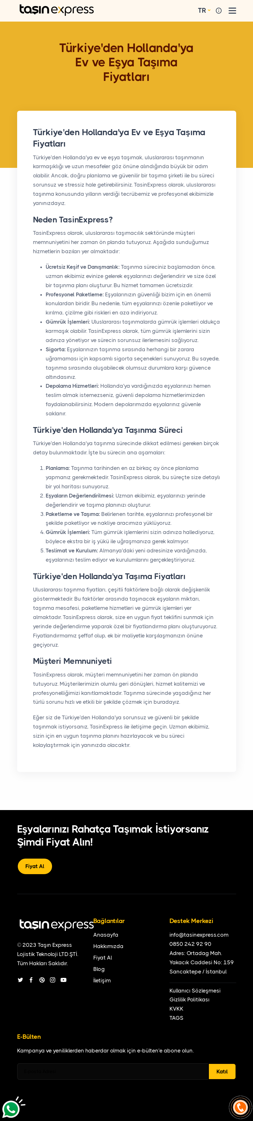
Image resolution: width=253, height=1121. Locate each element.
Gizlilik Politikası (190, 999)
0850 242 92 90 (190, 944)
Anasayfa (105, 935)
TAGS (176, 1018)
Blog (99, 969)
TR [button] (202, 10)
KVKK (176, 1009)
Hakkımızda (108, 946)
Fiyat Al (34, 866)
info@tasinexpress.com (199, 935)
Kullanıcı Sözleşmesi (195, 990)
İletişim (102, 980)
